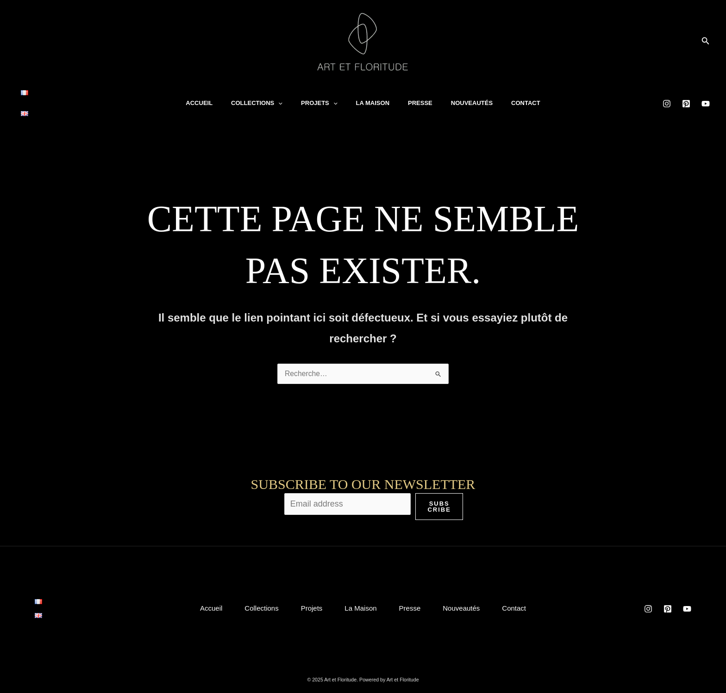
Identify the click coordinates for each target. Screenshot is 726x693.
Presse (420, 96)
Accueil (199, 96)
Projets (319, 96)
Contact (525, 96)
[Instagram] (667, 97)
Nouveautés (472, 96)
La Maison (372, 96)
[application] (278, 96)
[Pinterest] (686, 97)
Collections (256, 96)
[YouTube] (705, 97)
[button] (705, 41)
